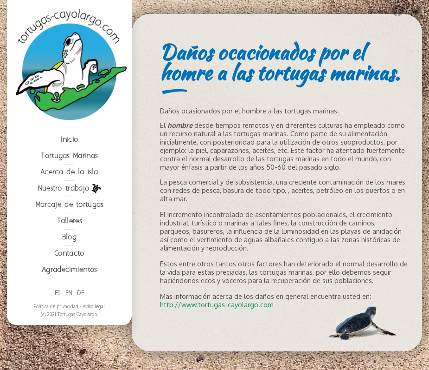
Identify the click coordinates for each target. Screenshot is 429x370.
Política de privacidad (55, 306)
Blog (69, 237)
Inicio (69, 139)
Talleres (69, 221)
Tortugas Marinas (69, 156)
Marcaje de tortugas (69, 204)
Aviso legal (94, 306)
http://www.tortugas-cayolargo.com (217, 304)
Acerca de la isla (69, 172)
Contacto (69, 253)
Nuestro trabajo (69, 188)
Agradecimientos (69, 269)
